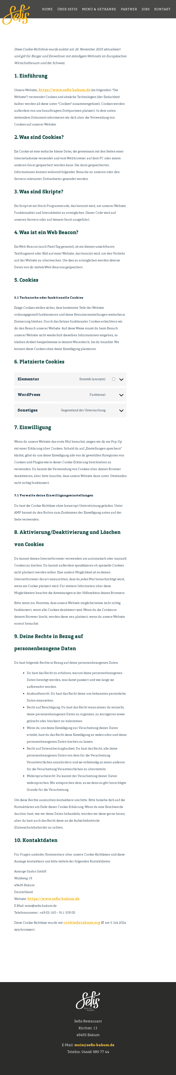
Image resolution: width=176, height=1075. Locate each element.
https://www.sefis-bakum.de (64, 89)
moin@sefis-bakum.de (94, 1045)
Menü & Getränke (99, 9)
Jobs (146, 9)
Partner (129, 9)
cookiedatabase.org (81, 922)
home (47, 9)
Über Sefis (67, 9)
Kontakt (162, 9)
